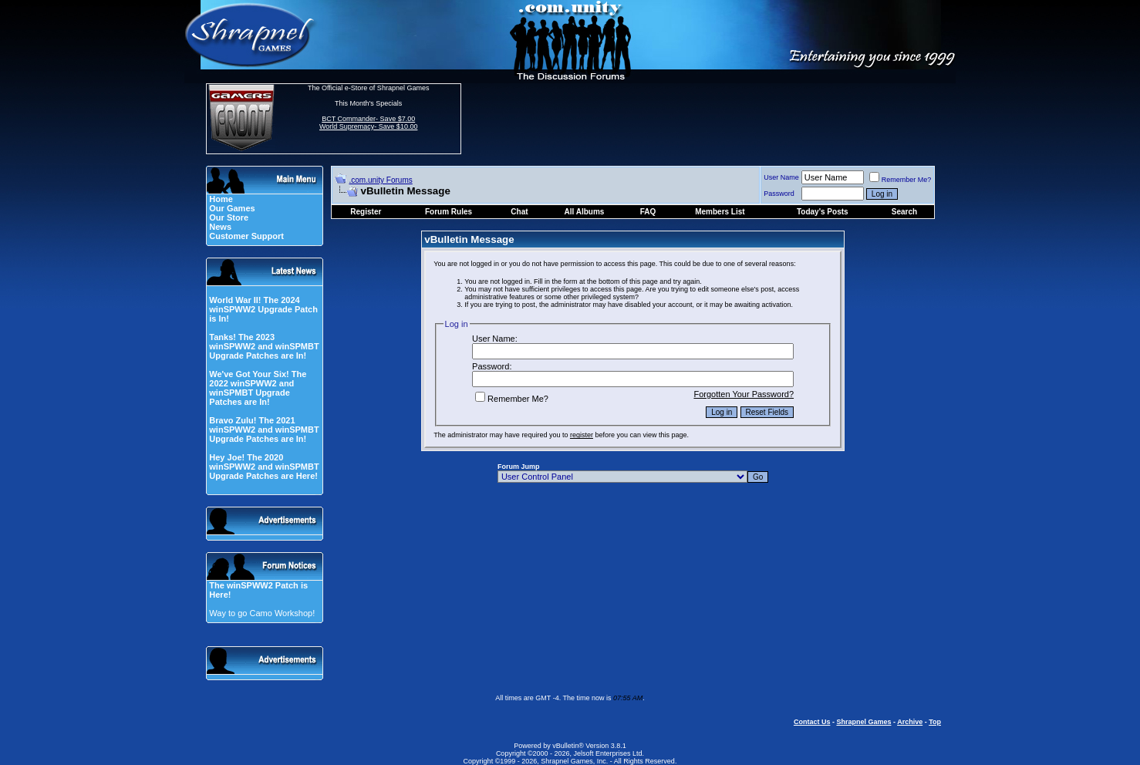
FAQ (648, 211)
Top (935, 722)
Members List (719, 211)
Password (779, 193)
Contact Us (812, 722)
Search (904, 211)
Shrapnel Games (863, 722)
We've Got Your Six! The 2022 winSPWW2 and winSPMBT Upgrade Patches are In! (257, 387)
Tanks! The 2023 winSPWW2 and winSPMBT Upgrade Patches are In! (264, 346)
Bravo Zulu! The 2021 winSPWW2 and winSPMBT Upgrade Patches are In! (264, 429)
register (581, 435)
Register (365, 211)
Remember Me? (900, 180)
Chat (519, 211)
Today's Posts (822, 211)
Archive (909, 722)
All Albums (585, 211)
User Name (781, 177)
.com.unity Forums (381, 180)
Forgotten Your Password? (743, 394)
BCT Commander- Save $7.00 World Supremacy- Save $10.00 (368, 122)
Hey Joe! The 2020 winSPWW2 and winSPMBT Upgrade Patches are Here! (264, 466)
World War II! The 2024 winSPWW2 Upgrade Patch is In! (263, 309)
